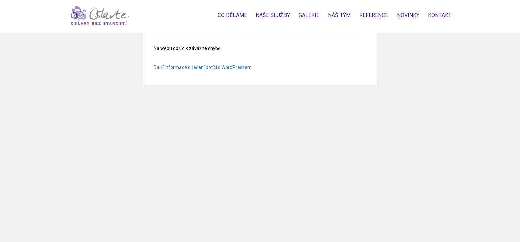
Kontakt (439, 15)
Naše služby (273, 15)
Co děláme (232, 15)
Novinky (408, 15)
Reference (373, 15)
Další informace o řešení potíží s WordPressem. (203, 67)
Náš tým (339, 15)
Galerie (309, 15)
